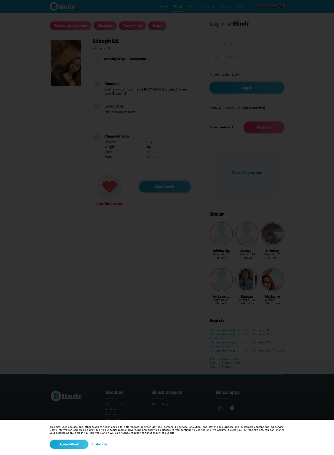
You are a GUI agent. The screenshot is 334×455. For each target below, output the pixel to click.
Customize (99, 444)
